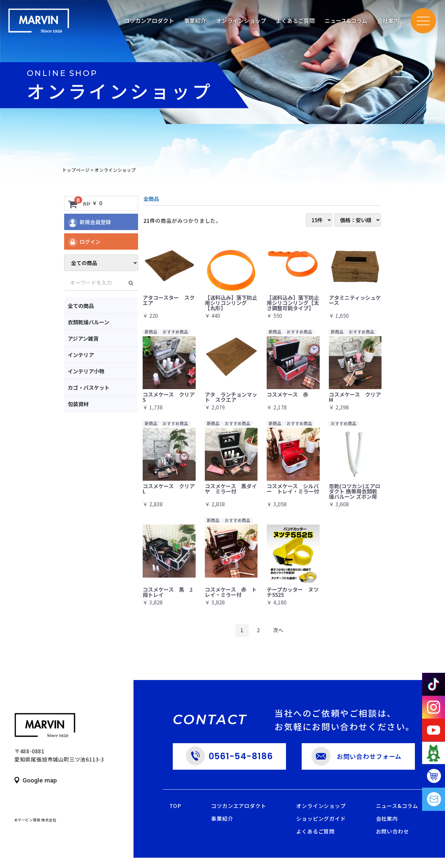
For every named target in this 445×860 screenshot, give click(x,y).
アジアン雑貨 (83, 338)
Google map (40, 781)
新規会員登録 (89, 222)
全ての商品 (81, 306)
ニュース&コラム (346, 21)
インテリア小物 (86, 371)
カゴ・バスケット (89, 387)
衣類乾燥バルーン (88, 322)
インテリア (81, 355)
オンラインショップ (321, 808)
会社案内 (387, 821)
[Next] (278, 631)
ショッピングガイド (321, 821)
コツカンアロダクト (149, 21)
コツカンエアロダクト (238, 808)
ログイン (83, 242)
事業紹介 (222, 821)
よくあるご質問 (315, 834)
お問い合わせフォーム (368, 758)
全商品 (151, 198)
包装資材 (78, 404)
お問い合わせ (392, 834)
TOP (175, 808)
